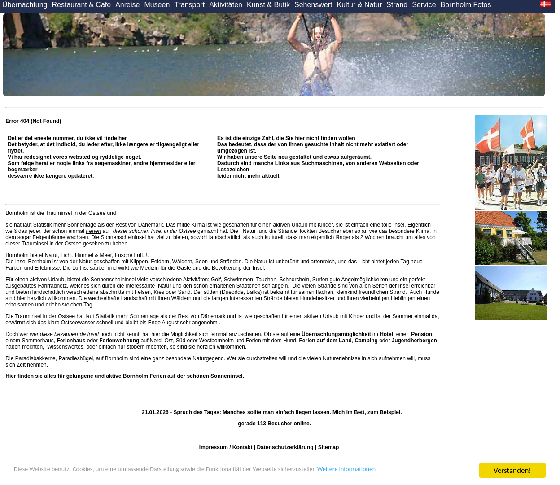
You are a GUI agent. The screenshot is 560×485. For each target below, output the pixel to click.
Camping (366, 340)
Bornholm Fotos (466, 5)
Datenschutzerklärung (285, 447)
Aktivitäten (225, 5)
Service (424, 5)
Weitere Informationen (417, 471)
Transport (189, 5)
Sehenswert (313, 5)
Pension (421, 334)
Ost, (169, 340)
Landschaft (134, 298)
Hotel (386, 334)
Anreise (127, 5)
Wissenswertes (65, 347)
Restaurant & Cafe (81, 5)
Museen (157, 5)
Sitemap (328, 447)
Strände (287, 231)
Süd (180, 340)
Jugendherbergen (414, 340)
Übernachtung (25, 5)
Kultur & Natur (359, 5)
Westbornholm (216, 340)
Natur (249, 231)
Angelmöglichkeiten (364, 279)
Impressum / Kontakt (226, 447)
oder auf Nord (109, 340)
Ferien (93, 231)
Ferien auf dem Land (325, 340)
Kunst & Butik (268, 5)
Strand (396, 5)
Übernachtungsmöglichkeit (336, 334)
